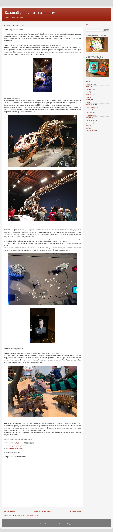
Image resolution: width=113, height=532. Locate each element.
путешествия (24, 446)
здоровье (89, 94)
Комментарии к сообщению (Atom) (27, 515)
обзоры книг (90, 105)
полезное (89, 112)
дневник (89, 89)
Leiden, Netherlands (16, 448)
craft (87, 128)
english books (90, 130)
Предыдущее (75, 511)
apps (87, 125)
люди (88, 102)
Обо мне (89, 25)
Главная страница (42, 511)
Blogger (69, 524)
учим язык (89, 123)
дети (17, 446)
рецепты (89, 117)
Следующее (9, 511)
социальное (90, 120)
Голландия (11, 446)
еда (87, 92)
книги (88, 99)
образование (90, 107)
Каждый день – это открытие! (31, 12)
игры (87, 97)
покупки (88, 110)
